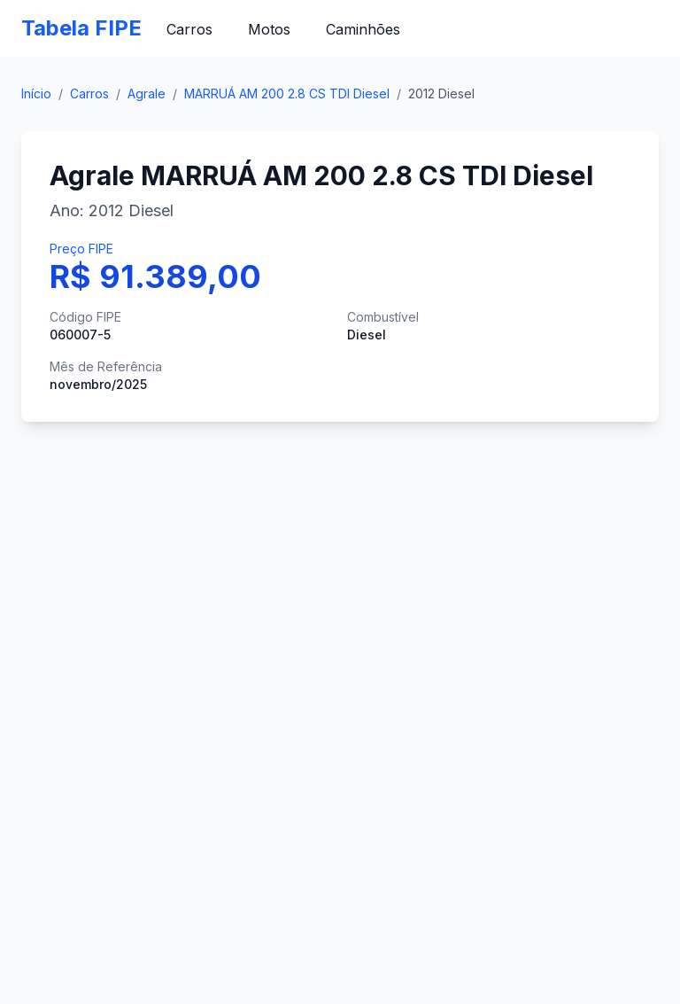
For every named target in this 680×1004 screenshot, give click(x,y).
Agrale (147, 93)
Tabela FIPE (81, 28)
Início (36, 93)
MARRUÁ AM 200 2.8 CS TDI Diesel (287, 93)
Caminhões (363, 29)
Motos (269, 29)
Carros (189, 29)
